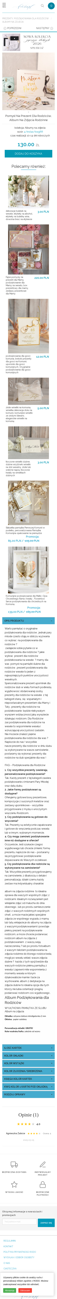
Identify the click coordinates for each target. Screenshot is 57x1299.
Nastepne (52, 85)
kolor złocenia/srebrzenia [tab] (23, 1071)
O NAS (6, 1263)
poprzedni (14, 28)
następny (42, 28)
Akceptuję (9, 1290)
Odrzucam (25, 1290)
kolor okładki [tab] (13, 1055)
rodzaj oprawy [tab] (14, 1094)
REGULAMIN (9, 1241)
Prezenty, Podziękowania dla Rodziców (25, 18)
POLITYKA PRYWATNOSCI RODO (19, 1252)
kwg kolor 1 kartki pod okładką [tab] (26, 1086)
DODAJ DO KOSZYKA (28, 153)
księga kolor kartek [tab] (18, 1078)
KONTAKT (8, 1246)
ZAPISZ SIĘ (46, 1223)
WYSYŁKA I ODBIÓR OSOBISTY (18, 1257)
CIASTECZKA (9, 1268)
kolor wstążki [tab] (14, 1063)
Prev (5, 85)
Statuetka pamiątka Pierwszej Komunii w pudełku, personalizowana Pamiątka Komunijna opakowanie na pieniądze (25, 530)
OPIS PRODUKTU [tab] (14, 620)
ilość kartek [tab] (13, 1047)
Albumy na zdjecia (13, 22)
